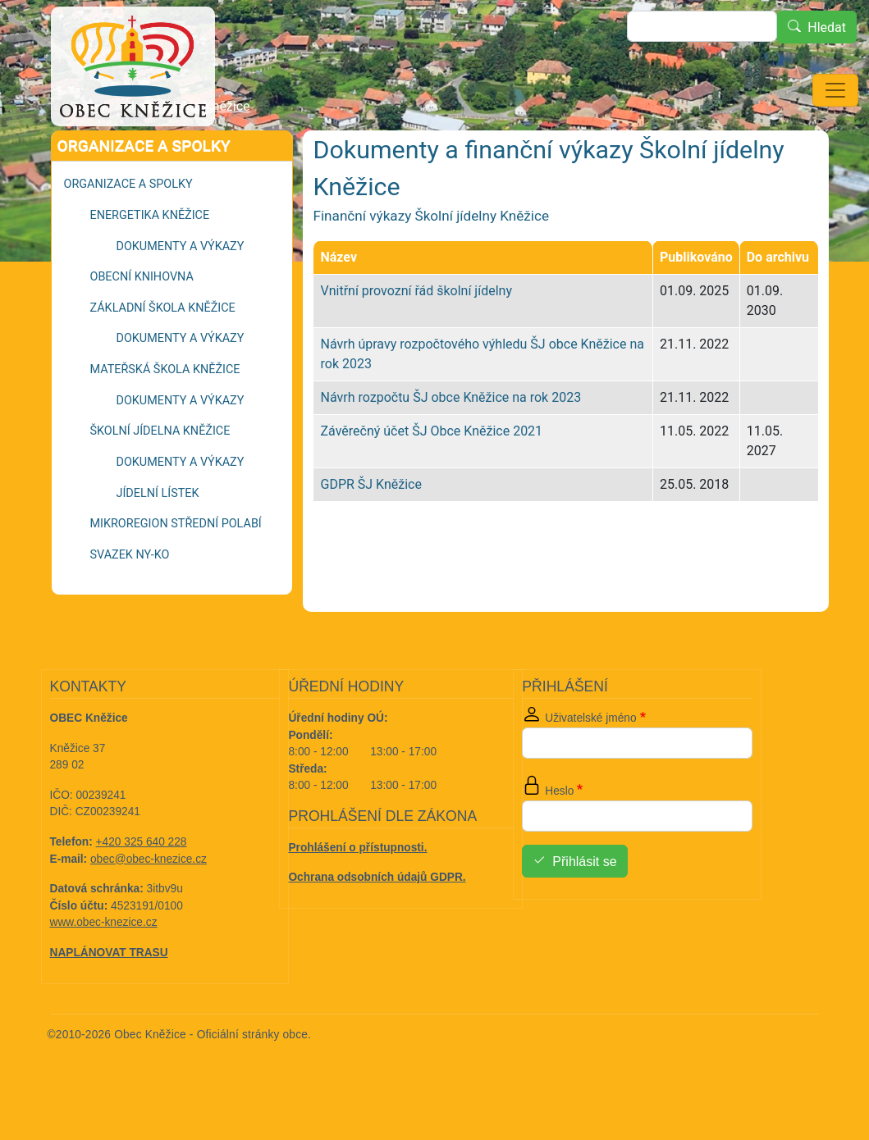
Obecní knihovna (142, 323)
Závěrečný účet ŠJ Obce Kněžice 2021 (431, 477)
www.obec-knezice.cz (104, 968)
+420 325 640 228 (141, 888)
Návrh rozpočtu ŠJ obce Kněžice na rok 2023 (450, 443)
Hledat (826, 27)
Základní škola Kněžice (163, 354)
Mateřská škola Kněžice (165, 415)
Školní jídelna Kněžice (187, 152)
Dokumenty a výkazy (181, 292)
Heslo (559, 837)
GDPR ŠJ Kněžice (370, 530)
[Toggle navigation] (835, 90)
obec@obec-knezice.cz (148, 905)
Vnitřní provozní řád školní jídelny (415, 336)
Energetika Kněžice (150, 261)
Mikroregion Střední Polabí (176, 570)
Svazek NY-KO (130, 601)
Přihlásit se (584, 907)
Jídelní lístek (158, 539)
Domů (88, 153)
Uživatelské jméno (590, 764)
